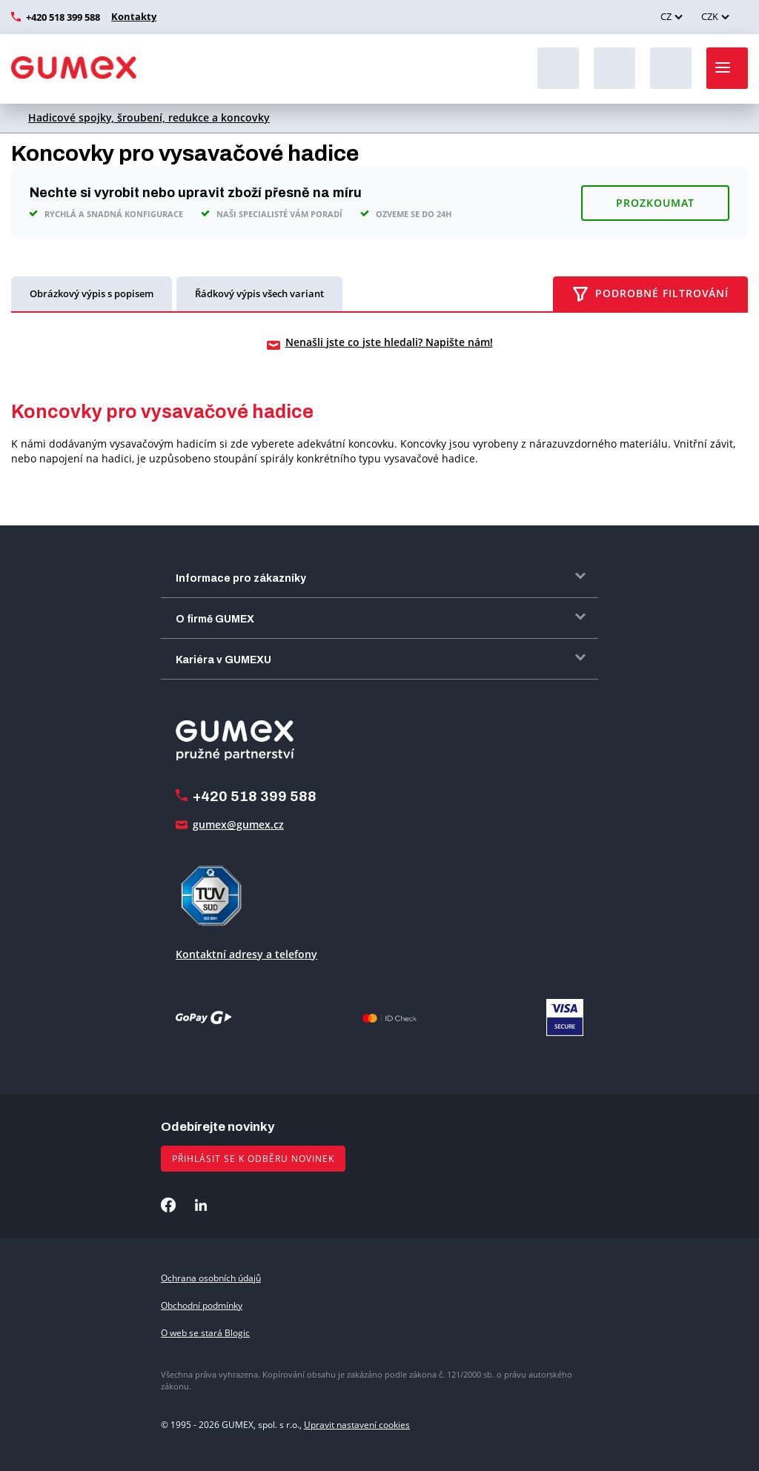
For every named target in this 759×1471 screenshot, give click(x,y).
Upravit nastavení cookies (357, 1424)
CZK (709, 16)
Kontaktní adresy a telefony (246, 953)
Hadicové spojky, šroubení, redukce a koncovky (149, 117)
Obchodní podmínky (201, 1305)
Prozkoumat (655, 202)
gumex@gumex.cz (238, 824)
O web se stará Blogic (205, 1332)
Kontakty (132, 16)
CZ (666, 16)
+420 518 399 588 (63, 17)
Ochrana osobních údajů (211, 1277)
